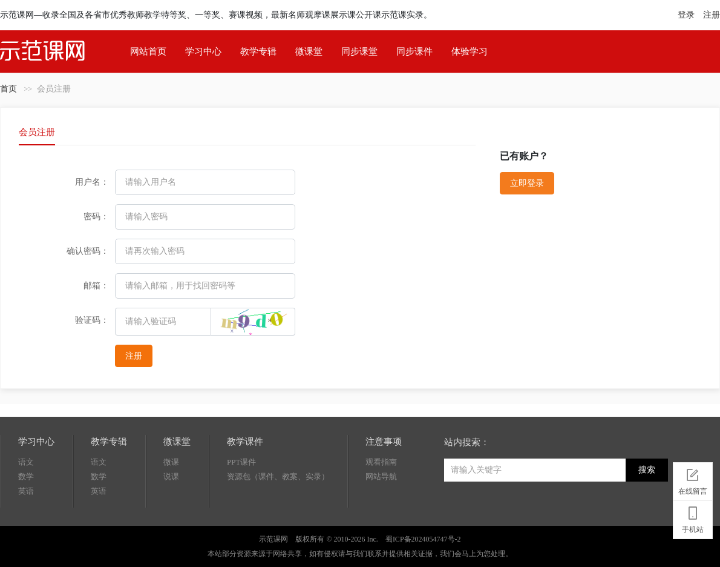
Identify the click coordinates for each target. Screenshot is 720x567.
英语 (26, 491)
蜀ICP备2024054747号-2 (423, 539)
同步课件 (414, 51)
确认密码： (88, 251)
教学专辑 (258, 51)
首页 (8, 88)
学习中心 (203, 51)
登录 (686, 14)
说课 (171, 476)
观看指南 (381, 461)
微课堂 (308, 51)
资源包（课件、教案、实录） (278, 476)
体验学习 (469, 51)
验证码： (92, 320)
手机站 (692, 518)
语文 (26, 461)
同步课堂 (359, 51)
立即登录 (527, 183)
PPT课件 (241, 461)
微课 (171, 461)
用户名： (92, 182)
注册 (711, 14)
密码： (96, 216)
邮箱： (96, 285)
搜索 (646, 469)
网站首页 (148, 51)
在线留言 (692, 480)
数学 (26, 476)
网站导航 (381, 476)
